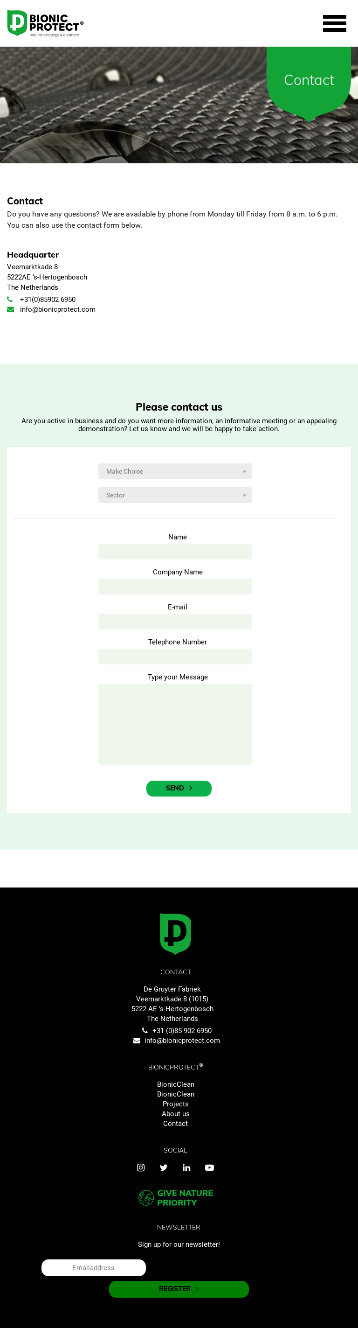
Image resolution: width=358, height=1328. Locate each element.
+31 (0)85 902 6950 (175, 1031)
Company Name (178, 572)
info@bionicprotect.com (51, 309)
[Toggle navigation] (334, 23)
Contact (175, 1123)
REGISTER (179, 1289)
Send (179, 788)
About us (176, 1114)
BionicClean (175, 1084)
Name (177, 537)
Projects (176, 1104)
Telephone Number (177, 642)
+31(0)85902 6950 (41, 299)
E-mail (177, 607)
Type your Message (178, 677)
